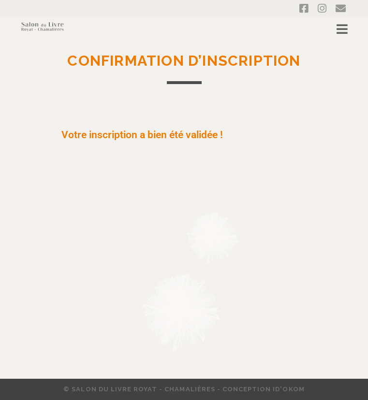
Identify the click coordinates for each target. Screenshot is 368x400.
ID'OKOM (288, 389)
